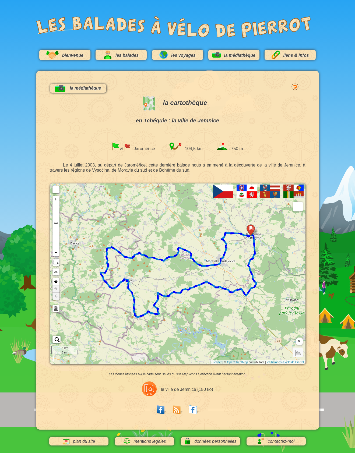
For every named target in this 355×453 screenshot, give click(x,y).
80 (201, 284)
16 (200, 264)
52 (127, 279)
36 (119, 252)
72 (164, 295)
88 (238, 289)
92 (251, 288)
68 (154, 304)
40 (107, 255)
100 (255, 254)
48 (111, 287)
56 (132, 293)
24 (174, 256)
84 (220, 286)
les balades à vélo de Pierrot (285, 362)
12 (220, 262)
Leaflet (217, 362)
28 (155, 258)
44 (103, 272)
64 (150, 312)
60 (134, 312)
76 (182, 290)
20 (187, 250)
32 (136, 254)
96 (251, 271)
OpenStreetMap (237, 362)
